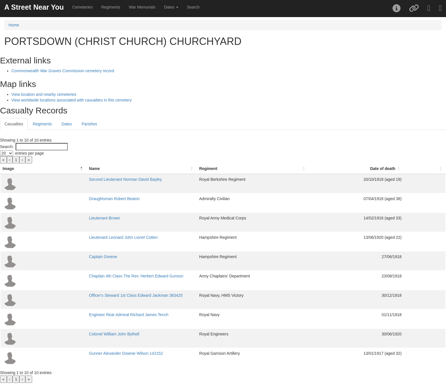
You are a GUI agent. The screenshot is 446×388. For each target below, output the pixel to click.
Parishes (89, 124)
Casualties (14, 124)
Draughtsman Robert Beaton (71, 198)
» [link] (29, 159)
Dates (66, 124)
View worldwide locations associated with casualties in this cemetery (71, 100)
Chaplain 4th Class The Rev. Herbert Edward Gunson (93, 276)
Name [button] (51, 168)
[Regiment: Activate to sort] (288, 168)
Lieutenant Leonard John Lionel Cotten (80, 237)
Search (193, 7)
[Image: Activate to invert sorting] (22, 168)
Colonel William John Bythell (71, 334)
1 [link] (16, 159)
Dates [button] (171, 7)
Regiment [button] (246, 168)
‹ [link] (10, 159)
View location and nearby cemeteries (44, 94)
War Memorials (142, 7)
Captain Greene (60, 256)
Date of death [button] (403, 168)
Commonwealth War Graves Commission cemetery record (62, 71)
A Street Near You (34, 7)
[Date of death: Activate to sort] (383, 168)
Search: (7, 146)
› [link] (22, 159)
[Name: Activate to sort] (139, 168)
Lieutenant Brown (61, 218)
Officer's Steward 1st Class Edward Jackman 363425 (92, 295)
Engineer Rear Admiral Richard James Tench (85, 314)
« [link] (3, 159)
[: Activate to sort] (435, 168)
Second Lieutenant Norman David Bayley (82, 179)
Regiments (110, 7)
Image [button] (8, 168)
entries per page (29, 153)
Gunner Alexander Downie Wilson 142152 (83, 353)
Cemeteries (82, 7)
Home (14, 25)
